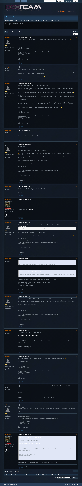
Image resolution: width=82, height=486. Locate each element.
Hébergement (30, 209)
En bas (6, 31)
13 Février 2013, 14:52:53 (25, 199)
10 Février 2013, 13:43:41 (25, 83)
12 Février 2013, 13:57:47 (24, 130)
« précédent (69, 27)
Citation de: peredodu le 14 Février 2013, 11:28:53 (30, 437)
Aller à (55, 477)
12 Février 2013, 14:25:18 (25, 144)
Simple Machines (14, 484)
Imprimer (75, 31)
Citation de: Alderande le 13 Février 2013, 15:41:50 (30, 271)
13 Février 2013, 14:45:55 (24, 186)
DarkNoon (8, 199)
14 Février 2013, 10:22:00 (25, 296)
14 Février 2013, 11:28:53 (25, 330)
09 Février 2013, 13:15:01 (25, 67)
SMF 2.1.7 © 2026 (7, 484)
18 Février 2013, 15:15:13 (25, 405)
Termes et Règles (70, 484)
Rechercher (16, 16)
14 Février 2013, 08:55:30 (25, 258)
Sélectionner (23, 226)
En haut (6, 471)
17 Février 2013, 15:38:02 (25, 386)
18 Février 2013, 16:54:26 (25, 434)
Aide (66, 484)
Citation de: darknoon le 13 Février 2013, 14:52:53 (30, 261)
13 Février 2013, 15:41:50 (25, 222)
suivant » (75, 27)
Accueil (8, 16)
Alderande (8, 37)
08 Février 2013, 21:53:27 (25, 37)
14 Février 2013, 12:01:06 (25, 356)
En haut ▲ (76, 484)
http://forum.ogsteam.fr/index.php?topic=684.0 (28, 335)
